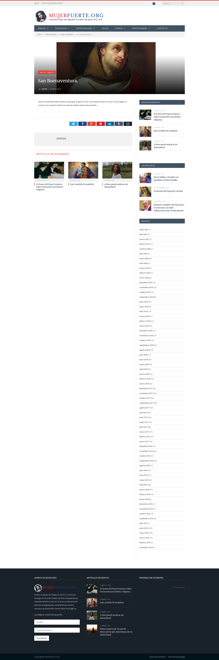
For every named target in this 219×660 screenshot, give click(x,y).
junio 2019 (143, 301)
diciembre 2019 (145, 282)
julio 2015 (143, 523)
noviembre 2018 (146, 335)
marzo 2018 (144, 374)
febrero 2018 (144, 378)
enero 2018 (144, 383)
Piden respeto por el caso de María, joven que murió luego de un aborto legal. (116, 632)
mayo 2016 (143, 480)
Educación (61, 28)
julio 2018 (143, 354)
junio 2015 (143, 528)
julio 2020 (143, 253)
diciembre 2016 (145, 446)
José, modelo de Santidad (82, 184)
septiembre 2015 (146, 518)
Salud (105, 28)
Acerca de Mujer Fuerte (52, 3)
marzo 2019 (144, 316)
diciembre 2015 (145, 504)
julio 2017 (143, 412)
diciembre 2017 (145, 388)
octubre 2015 (144, 513)
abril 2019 (143, 311)
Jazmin (44, 89)
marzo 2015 (144, 537)
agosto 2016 (144, 465)
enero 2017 (144, 441)
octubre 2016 (144, 455)
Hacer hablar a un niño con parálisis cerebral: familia (166, 178)
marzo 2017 (144, 431)
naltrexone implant (179, 587)
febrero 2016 (144, 494)
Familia (41, 28)
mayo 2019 (143, 306)
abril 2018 (143, 369)
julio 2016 (143, 470)
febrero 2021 (144, 244)
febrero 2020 (144, 272)
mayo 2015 (143, 532)
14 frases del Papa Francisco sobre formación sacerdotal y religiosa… (49, 187)
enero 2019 (144, 325)
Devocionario (139, 28)
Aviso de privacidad (176, 656)
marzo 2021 (144, 239)
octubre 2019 (144, 292)
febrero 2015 (144, 542)
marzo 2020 (144, 268)
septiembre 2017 (146, 403)
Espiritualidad (84, 28)
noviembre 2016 (146, 451)
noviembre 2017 (146, 393)
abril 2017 (143, 427)
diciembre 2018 (145, 330)
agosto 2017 (144, 407)
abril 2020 (143, 263)
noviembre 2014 (146, 547)
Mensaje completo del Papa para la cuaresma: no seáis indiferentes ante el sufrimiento (169, 207)
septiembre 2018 (146, 345)
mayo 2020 (143, 258)
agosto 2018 (144, 349)
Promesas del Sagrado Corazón (168, 191)
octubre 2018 (144, 340)
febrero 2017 (144, 436)
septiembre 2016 (146, 460)
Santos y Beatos (47, 72)
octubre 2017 (144, 398)
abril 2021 (143, 234)
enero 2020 (144, 277)
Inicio (36, 3)
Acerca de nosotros (157, 656)
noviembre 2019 (146, 287)
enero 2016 (144, 499)
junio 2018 (143, 359)
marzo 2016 (144, 489)
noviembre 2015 (146, 508)
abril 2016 (143, 484)
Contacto (162, 28)
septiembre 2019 (146, 297)
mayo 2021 (143, 229)
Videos (118, 28)
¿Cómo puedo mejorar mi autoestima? (165, 145)
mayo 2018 (143, 364)
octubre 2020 (144, 248)
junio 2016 (143, 475)
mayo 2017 (143, 422)
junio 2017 (143, 417)
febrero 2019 (144, 321)
